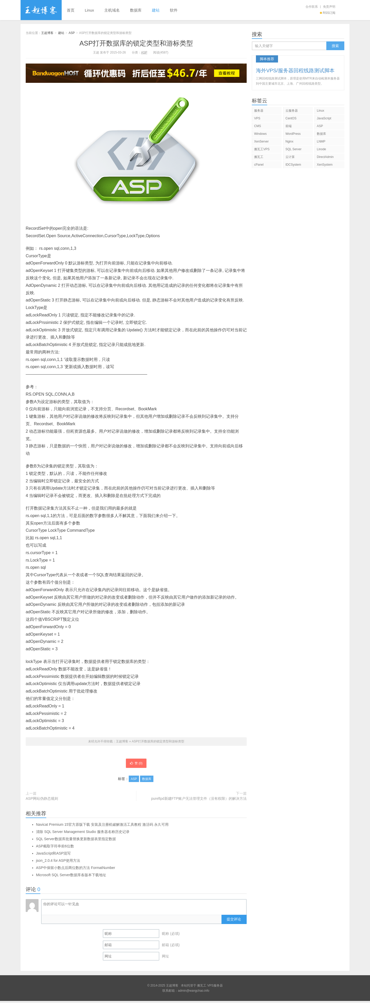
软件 (174, 10)
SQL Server (293, 149)
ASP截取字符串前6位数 (55, 848)
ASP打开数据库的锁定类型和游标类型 (136, 43)
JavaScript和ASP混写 (53, 855)
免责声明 (329, 6)
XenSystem (324, 164)
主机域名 (112, 10)
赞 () (136, 764)
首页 (71, 10)
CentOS (291, 118)
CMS (257, 126)
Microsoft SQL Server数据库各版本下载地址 (71, 877)
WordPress (293, 134)
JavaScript (324, 118)
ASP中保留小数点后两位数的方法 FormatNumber (75, 870)
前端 (288, 126)
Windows (260, 134)
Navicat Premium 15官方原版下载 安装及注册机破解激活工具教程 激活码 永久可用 (102, 826)
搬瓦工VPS (262, 149)
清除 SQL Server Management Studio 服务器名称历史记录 (83, 834)
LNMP (321, 141)
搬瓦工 (258, 157)
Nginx (289, 141)
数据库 (136, 10)
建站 (156, 10)
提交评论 (234, 921)
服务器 (258, 110)
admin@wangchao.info (193, 993)
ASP (72, 33)
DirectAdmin (325, 157)
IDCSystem (293, 164)
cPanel (259, 164)
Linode (321, 149)
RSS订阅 (327, 13)
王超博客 (41, 10)
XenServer (261, 141)
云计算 (290, 157)
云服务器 (291, 110)
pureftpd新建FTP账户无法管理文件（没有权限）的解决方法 (199, 800)
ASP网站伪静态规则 (42, 800)
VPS (257, 118)
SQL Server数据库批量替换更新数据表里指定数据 (76, 841)
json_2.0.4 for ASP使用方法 (58, 862)
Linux (89, 10)
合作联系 (312, 6)
